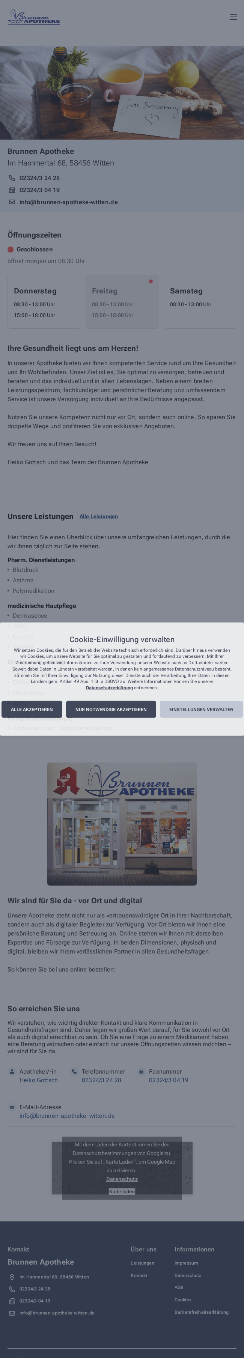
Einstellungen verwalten (201, 709)
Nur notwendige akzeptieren (111, 709)
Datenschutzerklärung (109, 687)
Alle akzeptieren (32, 709)
